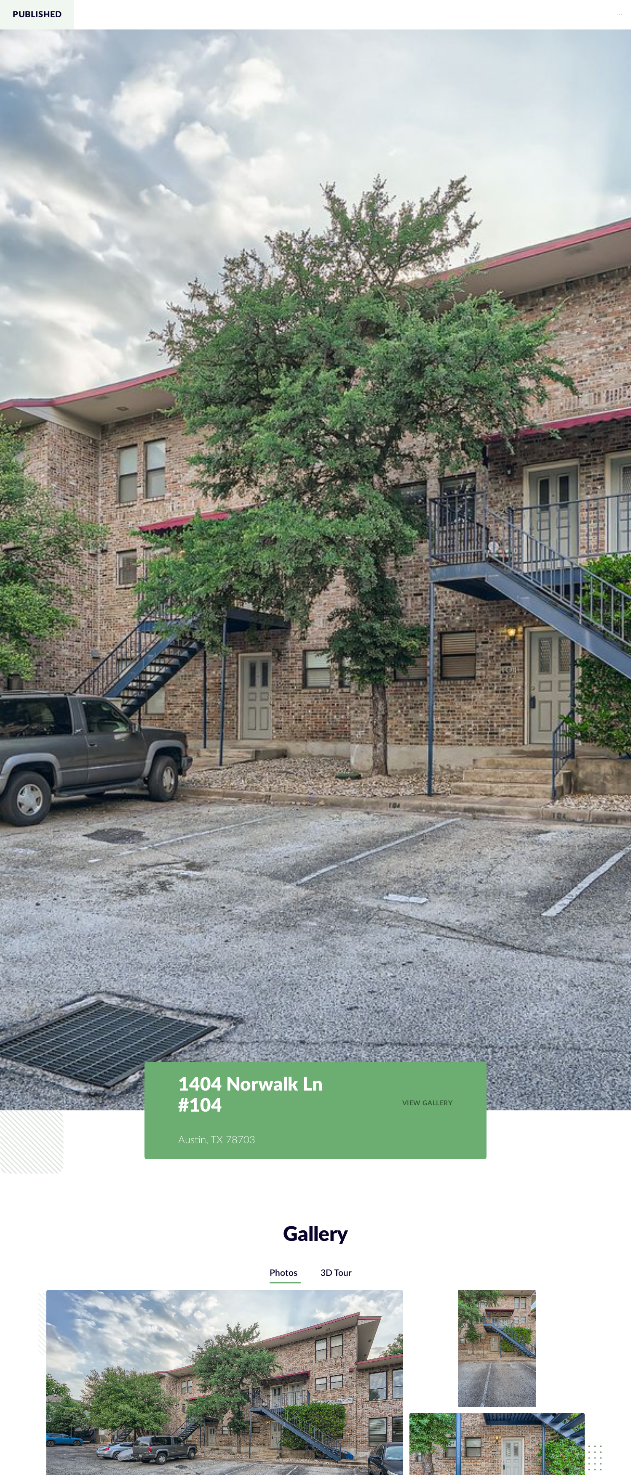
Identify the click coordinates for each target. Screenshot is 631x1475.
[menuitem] (464, 15)
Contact (604, 15)
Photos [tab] (281, 1274)
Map (507, 15)
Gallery (465, 15)
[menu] (352, 14)
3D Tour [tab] (338, 1274)
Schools (552, 15)
